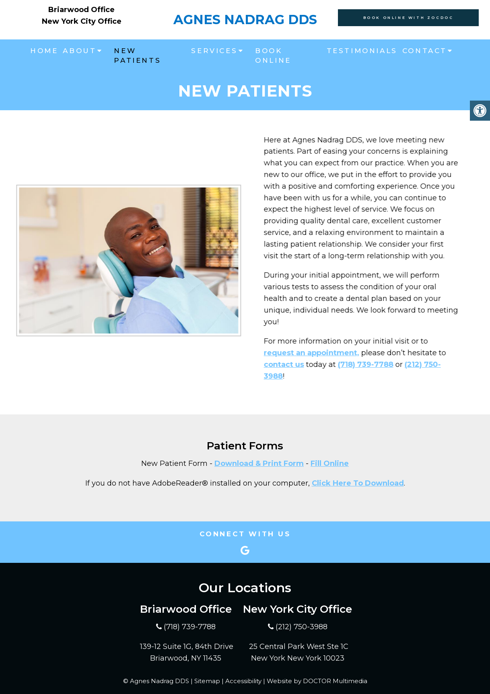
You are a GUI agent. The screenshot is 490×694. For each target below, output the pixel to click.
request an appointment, (290, 352)
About (79, 51)
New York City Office (81, 21)
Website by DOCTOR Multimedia (317, 681)
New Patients (137, 55)
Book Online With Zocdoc (408, 17)
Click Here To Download (358, 483)
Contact (424, 51)
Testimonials (362, 51)
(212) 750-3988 (301, 626)
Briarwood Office (81, 9)
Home (44, 51)
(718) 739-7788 (345, 364)
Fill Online (330, 463)
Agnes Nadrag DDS (245, 19)
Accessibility (243, 681)
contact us (263, 364)
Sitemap (207, 681)
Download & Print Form (259, 463)
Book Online (273, 55)
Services (214, 51)
